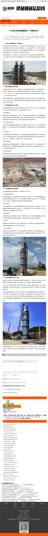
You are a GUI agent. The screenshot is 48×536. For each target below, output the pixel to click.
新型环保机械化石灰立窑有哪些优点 (10, 430)
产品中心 (15, 20)
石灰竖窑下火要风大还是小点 (8, 435)
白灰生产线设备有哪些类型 (8, 447)
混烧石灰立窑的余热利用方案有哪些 (10, 437)
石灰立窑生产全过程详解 (8, 474)
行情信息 (24, 23)
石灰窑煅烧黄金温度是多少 (8, 426)
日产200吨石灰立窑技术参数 (32, 492)
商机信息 (24, 20)
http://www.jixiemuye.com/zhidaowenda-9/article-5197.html (16, 382)
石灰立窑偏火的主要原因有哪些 (9, 443)
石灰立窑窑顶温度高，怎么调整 (9, 441)
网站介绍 (6, 503)
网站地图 (41, 503)
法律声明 (33, 503)
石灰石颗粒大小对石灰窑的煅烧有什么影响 (10, 494)
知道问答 (33, 23)
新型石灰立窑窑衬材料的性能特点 (9, 470)
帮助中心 (24, 503)
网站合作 (24, 505)
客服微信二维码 (44, 1)
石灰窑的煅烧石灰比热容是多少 (9, 468)
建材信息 (6, 23)
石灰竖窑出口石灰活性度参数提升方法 (10, 462)
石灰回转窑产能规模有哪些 (8, 460)
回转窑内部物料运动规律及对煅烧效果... (10, 472)
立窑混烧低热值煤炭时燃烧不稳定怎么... (10, 439)
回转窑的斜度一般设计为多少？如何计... (10, 466)
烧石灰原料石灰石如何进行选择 (9, 428)
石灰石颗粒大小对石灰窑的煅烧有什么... (10, 433)
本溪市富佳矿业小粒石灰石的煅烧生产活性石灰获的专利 (13, 499)
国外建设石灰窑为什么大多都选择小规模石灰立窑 (12, 492)
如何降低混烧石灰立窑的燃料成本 (28, 501)
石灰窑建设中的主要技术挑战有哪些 (9, 489)
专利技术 (42, 23)
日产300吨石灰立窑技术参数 (8, 451)
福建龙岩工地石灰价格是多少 (35, 499)
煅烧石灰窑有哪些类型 (7, 449)
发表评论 (15, 375)
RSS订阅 (32, 505)
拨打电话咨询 (24, 534)
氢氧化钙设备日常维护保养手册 (11, 392)
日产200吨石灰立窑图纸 (7, 453)
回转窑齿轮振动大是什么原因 (8, 464)
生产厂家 (15, 23)
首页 (6, 20)
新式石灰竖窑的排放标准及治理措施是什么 (10, 484)
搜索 (42, 17)
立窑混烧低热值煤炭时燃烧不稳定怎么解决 (29, 496)
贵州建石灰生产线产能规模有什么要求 (9, 501)
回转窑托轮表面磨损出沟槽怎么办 (9, 456)
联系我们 (15, 505)
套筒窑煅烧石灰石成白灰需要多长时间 (10, 476)
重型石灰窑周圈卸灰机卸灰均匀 (9, 458)
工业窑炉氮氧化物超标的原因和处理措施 (13, 389)
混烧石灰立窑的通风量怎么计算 (9, 445)
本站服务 (15, 503)
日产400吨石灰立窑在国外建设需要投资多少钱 (11, 486)
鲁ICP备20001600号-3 (26, 517)
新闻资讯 (33, 20)
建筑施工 (42, 20)
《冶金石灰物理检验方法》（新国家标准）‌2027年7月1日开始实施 (15, 488)
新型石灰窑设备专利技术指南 (7, 491)
